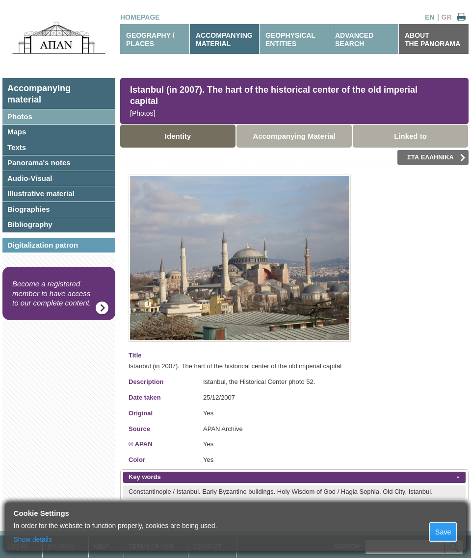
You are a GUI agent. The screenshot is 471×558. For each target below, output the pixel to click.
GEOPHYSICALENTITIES (290, 39)
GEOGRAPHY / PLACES (150, 39)
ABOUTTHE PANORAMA (432, 39)
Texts (16, 147)
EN (429, 17)
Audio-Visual (29, 178)
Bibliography (29, 224)
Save (443, 532)
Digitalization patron (42, 245)
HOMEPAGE (140, 17)
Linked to (410, 136)
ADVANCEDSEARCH (354, 39)
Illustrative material (41, 193)
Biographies (28, 209)
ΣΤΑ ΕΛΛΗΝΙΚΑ (436, 157)
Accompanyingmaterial (39, 93)
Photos (19, 116)
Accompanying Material (294, 136)
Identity (178, 136)
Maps (16, 131)
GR (447, 17)
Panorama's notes (39, 162)
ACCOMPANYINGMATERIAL (224, 39)
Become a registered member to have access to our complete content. (51, 293)
